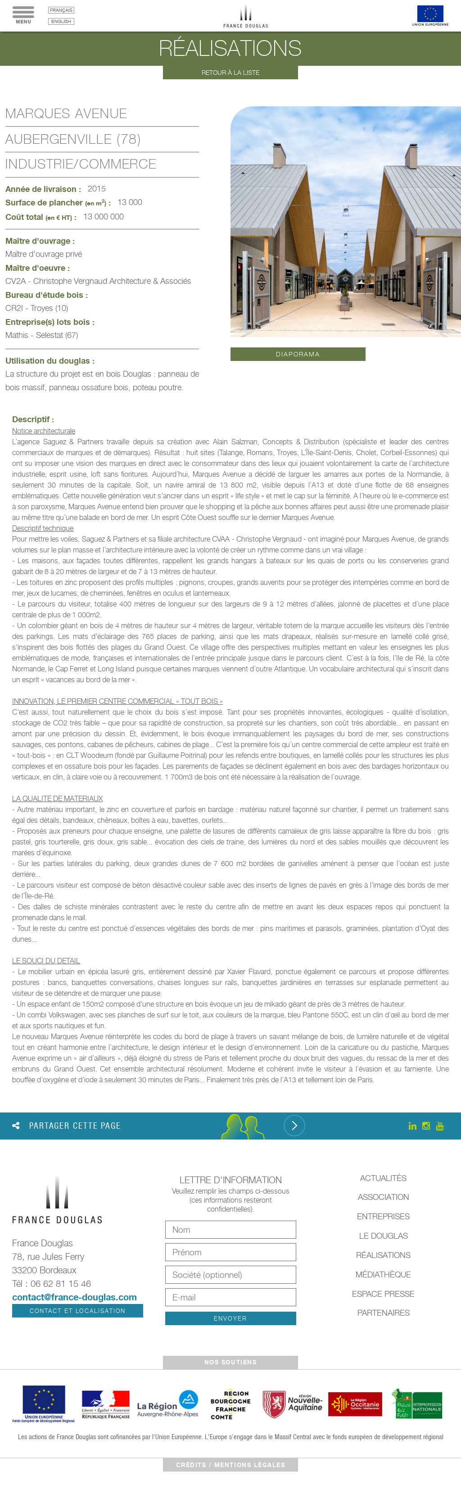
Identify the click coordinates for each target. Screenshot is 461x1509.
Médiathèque (383, 1274)
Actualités (383, 1178)
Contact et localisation (78, 1310)
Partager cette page (66, 1126)
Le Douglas (383, 1235)
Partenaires (383, 1313)
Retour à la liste (230, 72)
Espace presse (383, 1294)
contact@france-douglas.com (74, 1297)
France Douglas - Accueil (252, 15)
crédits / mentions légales (230, 1464)
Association (383, 1197)
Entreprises (383, 1216)
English (61, 21)
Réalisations (383, 1255)
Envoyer (230, 1318)
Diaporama (298, 354)
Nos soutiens (230, 1362)
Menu (23, 15)
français (61, 10)
